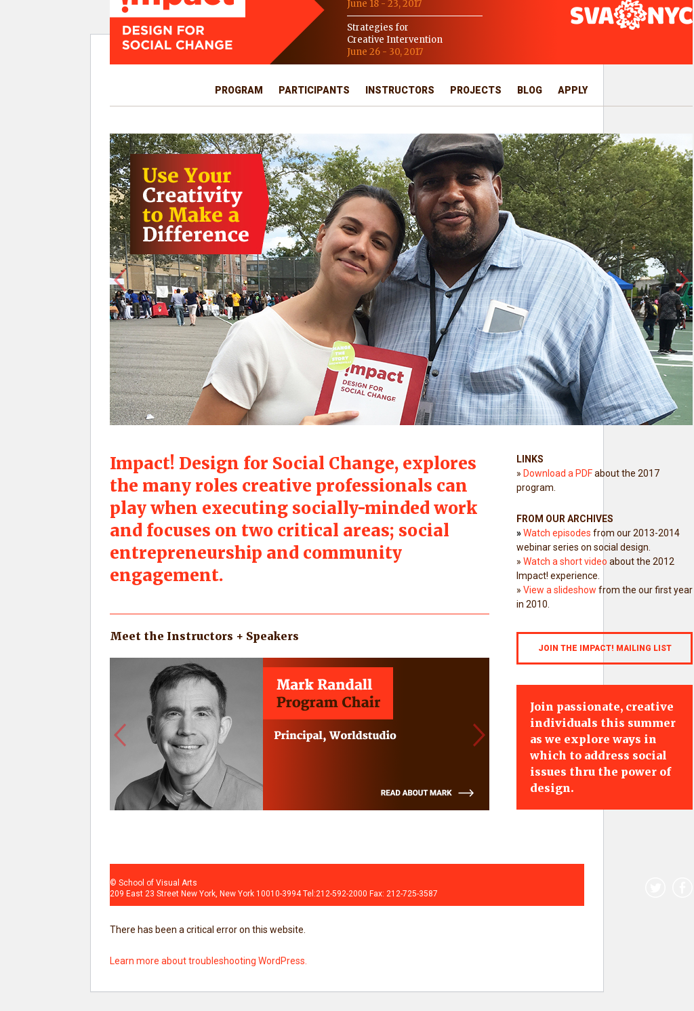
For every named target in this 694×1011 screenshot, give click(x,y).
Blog (529, 90)
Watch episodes (557, 533)
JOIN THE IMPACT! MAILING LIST (605, 648)
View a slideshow (559, 589)
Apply (573, 90)
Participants (314, 90)
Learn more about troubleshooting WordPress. (208, 960)
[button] (119, 279)
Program (239, 90)
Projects (476, 90)
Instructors (399, 90)
